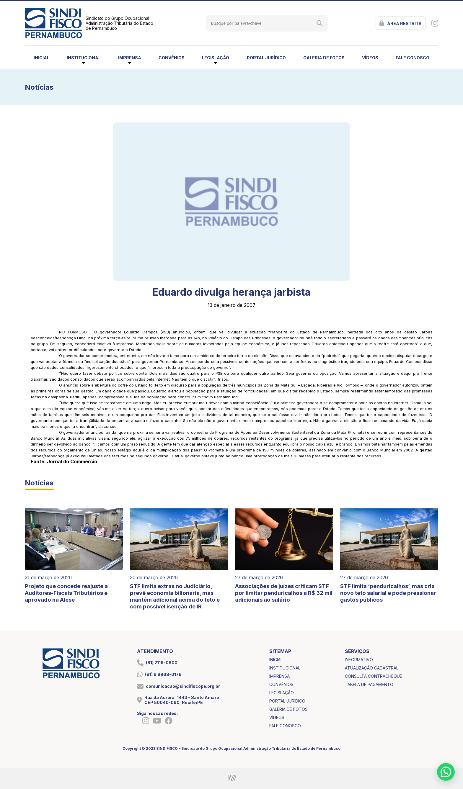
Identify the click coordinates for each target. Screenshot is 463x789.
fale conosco (412, 57)
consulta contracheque (373, 676)
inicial (41, 57)
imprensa (279, 676)
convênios (172, 57)
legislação (281, 692)
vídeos (370, 57)
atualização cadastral (371, 667)
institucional (284, 667)
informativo (359, 659)
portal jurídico (266, 57)
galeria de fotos (324, 57)
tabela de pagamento (369, 684)
